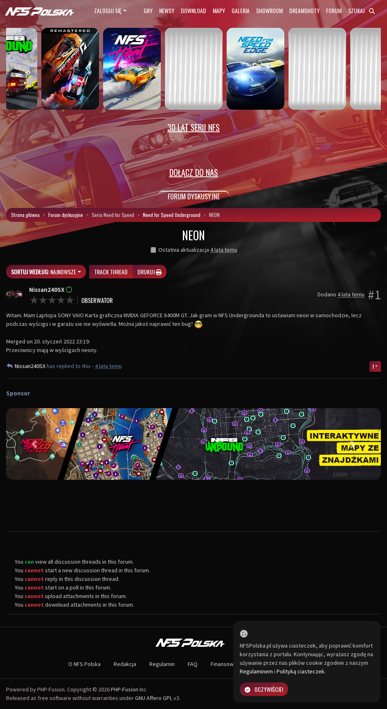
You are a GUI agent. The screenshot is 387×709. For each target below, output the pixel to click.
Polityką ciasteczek (300, 671)
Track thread (111, 271)
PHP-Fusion (124, 689)
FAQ (193, 664)
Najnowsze (43, 271)
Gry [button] (148, 10)
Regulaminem (256, 671)
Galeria (241, 10)
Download (193, 10)
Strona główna (25, 215)
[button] (34, 444)
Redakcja (125, 664)
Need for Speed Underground (171, 215)
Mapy (219, 10)
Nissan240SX (31, 366)
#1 (374, 295)
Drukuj (149, 271)
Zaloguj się (108, 10)
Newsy (166, 10)
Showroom (269, 10)
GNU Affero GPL (153, 698)
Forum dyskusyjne (65, 215)
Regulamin (162, 664)
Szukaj (361, 10)
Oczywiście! (264, 689)
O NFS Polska (84, 664)
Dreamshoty (304, 10)
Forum (334, 10)
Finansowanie (227, 664)
